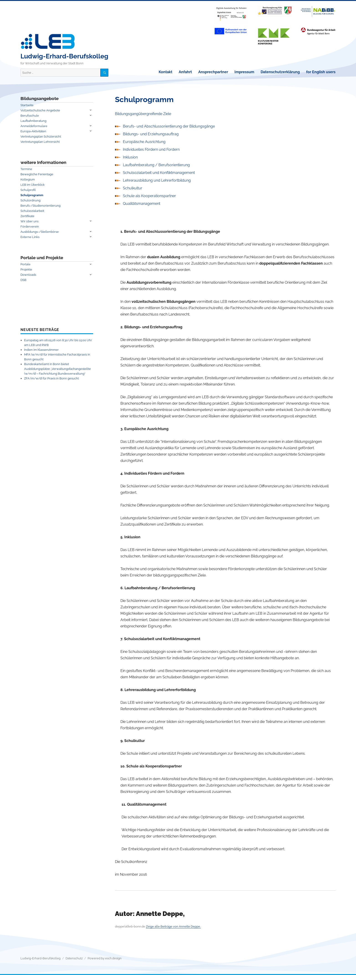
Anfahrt (185, 72)
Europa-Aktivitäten (33, 131)
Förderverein (29, 226)
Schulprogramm (31, 195)
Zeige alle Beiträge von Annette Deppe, (173, 926)
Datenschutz (74, 958)
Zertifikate (27, 216)
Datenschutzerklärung (280, 72)
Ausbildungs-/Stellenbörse (39, 231)
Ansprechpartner (213, 72)
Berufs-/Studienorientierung (40, 205)
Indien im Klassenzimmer (41, 349)
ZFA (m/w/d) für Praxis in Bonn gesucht (51, 378)
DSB (23, 280)
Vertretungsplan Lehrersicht (40, 141)
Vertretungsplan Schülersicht (40, 136)
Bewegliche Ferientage (36, 174)
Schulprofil (28, 190)
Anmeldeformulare (33, 126)
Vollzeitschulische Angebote (40, 110)
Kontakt (165, 72)
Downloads (28, 274)
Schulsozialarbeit (32, 211)
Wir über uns (29, 221)
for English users (321, 72)
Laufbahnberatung (33, 121)
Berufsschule (29, 115)
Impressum (244, 72)
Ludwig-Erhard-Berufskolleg (64, 56)
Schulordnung (30, 200)
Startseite (26, 105)
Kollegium (27, 179)
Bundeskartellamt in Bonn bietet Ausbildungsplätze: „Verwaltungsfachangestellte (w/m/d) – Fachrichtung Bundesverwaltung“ (57, 368)
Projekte (26, 269)
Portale (25, 264)
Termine (26, 169)
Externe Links (29, 237)
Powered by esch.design (105, 958)
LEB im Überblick (32, 184)
